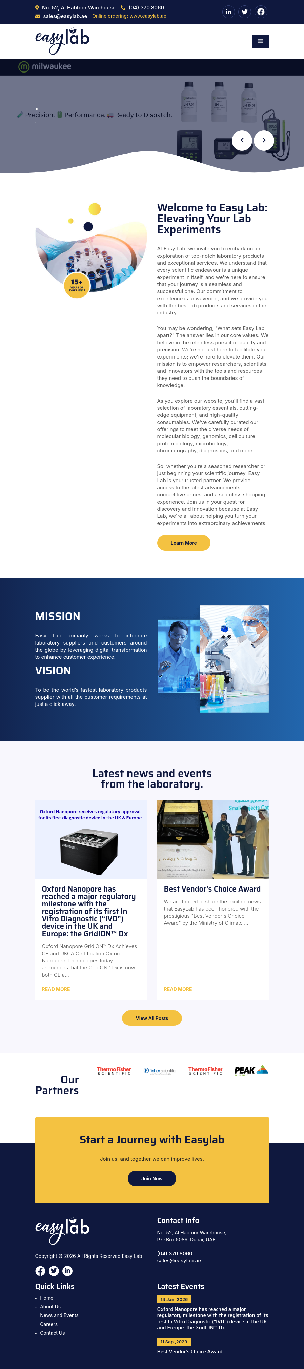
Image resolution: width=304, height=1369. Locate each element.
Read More (56, 989)
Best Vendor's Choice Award (190, 1352)
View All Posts (152, 1018)
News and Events (59, 1316)
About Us (50, 1307)
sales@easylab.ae (179, 1260)
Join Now (152, 1179)
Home (46, 1298)
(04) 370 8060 (174, 1253)
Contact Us (52, 1333)
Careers (49, 1324)
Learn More (184, 543)
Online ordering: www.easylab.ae (129, 16)
